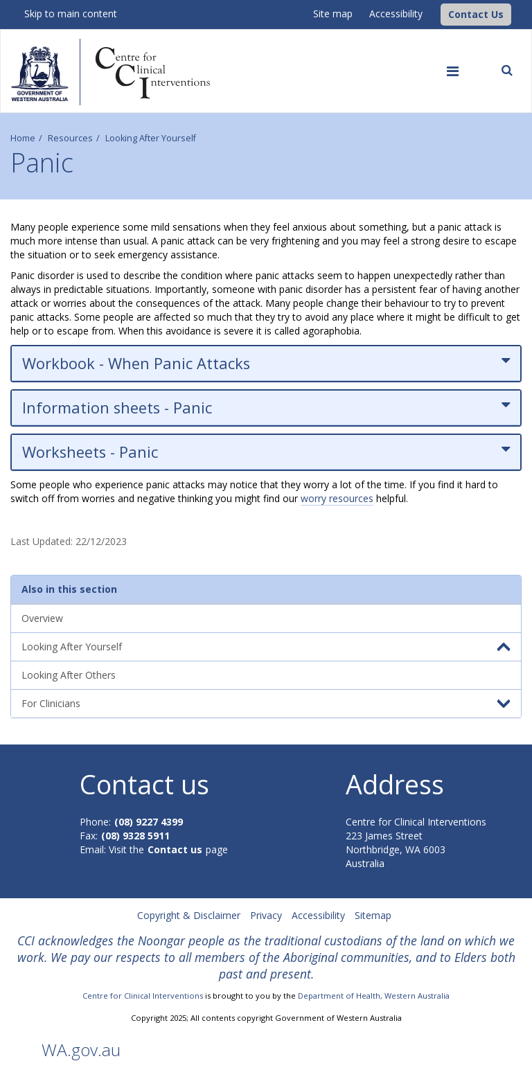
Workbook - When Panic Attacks (266, 363)
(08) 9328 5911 (135, 835)
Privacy (266, 915)
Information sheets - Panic (266, 408)
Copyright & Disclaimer (188, 915)
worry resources (337, 498)
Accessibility (396, 13)
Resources (70, 138)
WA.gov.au (81, 1049)
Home (22, 138)
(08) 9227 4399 (148, 821)
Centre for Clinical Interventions (142, 995)
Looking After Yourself (150, 138)
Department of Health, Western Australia (374, 995)
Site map (333, 13)
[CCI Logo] (437, 13)
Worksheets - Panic (266, 452)
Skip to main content (70, 13)
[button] (476, 14)
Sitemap (373, 915)
